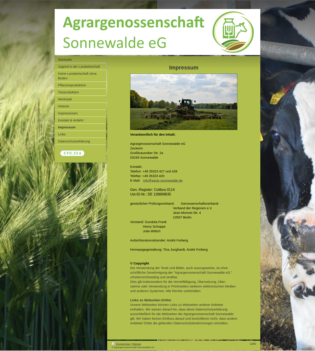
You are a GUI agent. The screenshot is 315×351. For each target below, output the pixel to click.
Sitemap (136, 344)
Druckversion (121, 344)
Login (253, 343)
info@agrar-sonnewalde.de (162, 180)
